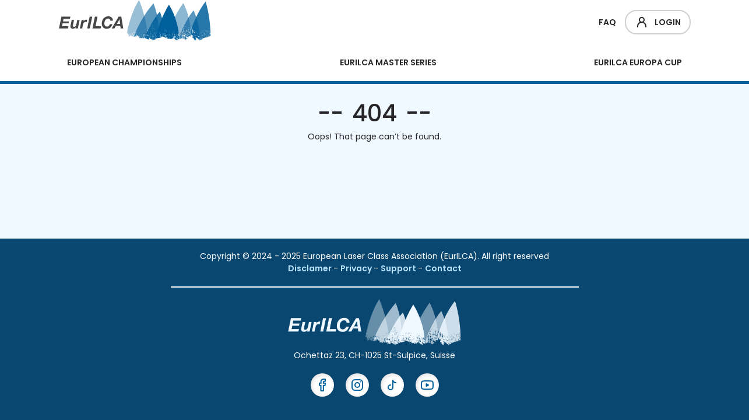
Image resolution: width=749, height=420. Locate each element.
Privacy (357, 268)
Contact (443, 268)
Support (399, 268)
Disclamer (310, 268)
